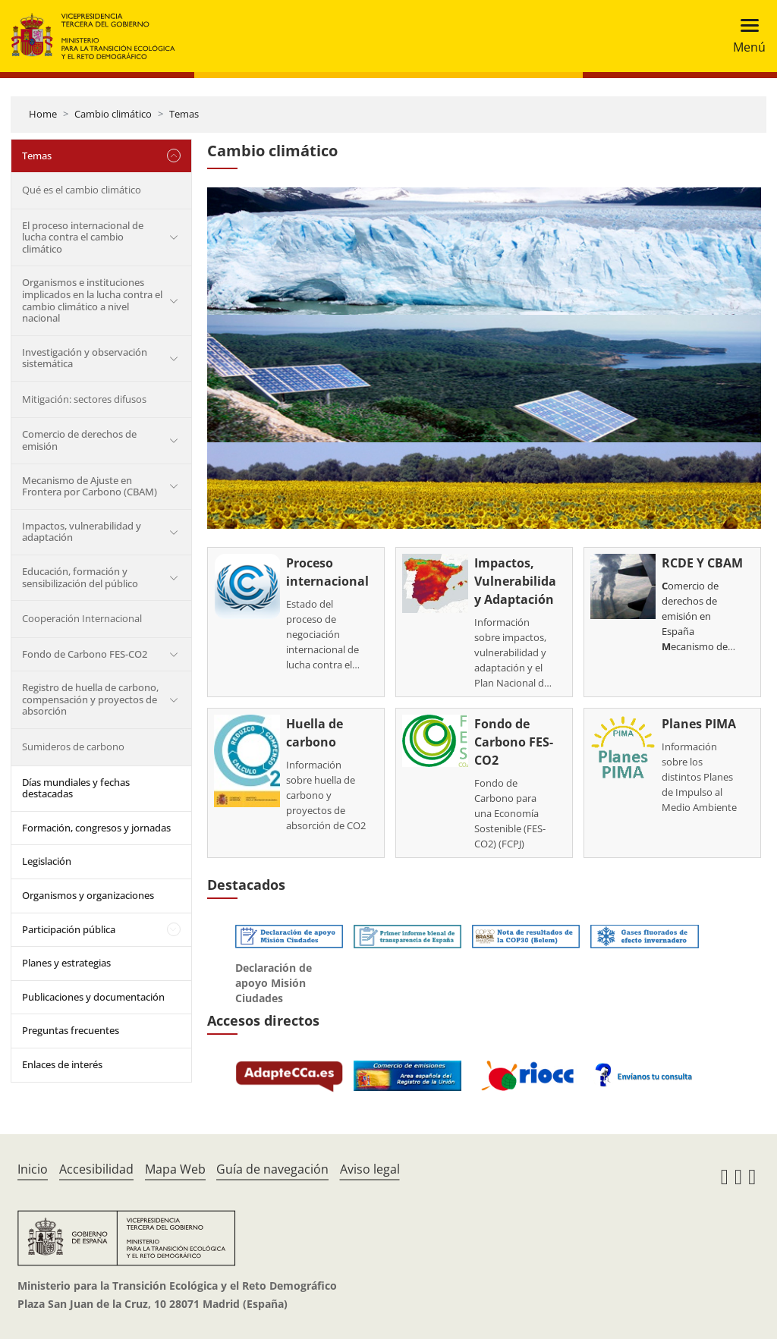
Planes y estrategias (66, 963)
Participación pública (68, 929)
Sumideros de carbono (73, 746)
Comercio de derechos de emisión (79, 440)
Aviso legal (370, 1169)
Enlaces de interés (62, 1064)
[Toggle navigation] (744, 36)
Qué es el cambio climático (81, 189)
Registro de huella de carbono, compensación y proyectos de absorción (90, 699)
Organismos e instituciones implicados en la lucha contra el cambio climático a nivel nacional (92, 300)
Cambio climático (113, 114)
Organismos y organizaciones (88, 895)
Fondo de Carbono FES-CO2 (84, 654)
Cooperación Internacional (82, 618)
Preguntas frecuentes (70, 1030)
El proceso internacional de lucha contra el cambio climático (82, 237)
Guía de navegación (272, 1169)
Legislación (46, 861)
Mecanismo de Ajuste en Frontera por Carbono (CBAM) (89, 486)
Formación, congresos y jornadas (96, 828)
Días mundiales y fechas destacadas (76, 788)
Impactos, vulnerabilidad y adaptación (81, 532)
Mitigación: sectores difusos (84, 399)
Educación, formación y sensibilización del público (80, 577)
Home (43, 114)
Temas (184, 114)
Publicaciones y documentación (93, 997)
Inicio (32, 1169)
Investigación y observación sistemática (84, 358)
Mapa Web (175, 1169)
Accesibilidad (96, 1169)
